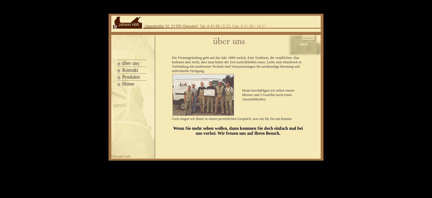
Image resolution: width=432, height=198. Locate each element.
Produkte (131, 77)
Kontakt (130, 70)
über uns (130, 63)
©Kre (120, 156)
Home (128, 84)
